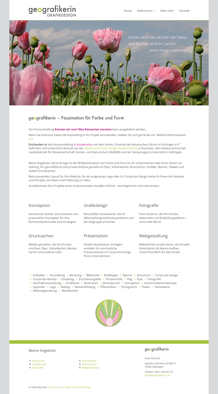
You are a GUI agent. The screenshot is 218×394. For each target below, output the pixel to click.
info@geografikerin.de (157, 375)
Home (128, 11)
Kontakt (185, 11)
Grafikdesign (39, 364)
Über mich (167, 11)
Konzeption (38, 360)
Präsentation (89, 364)
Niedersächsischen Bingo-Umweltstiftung (110, 148)
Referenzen (145, 11)
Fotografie (37, 367)
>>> (31, 139)
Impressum (55, 387)
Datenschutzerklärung (77, 387)
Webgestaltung (90, 367)
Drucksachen (89, 360)
